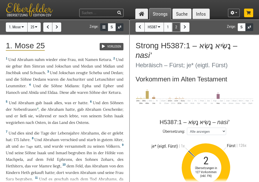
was (67, 102)
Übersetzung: (174, 131)
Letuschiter (105, 79)
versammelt (75, 146)
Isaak (48, 102)
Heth (25, 172)
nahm (40, 59)
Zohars (107, 159)
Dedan (116, 72)
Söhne (26, 79)
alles (58, 102)
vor (35, 166)
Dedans (39, 79)
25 (34, 27)
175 (16, 139)
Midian (109, 66)
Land (63, 122)
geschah (61, 179)
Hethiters (14, 166)
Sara (10, 179)
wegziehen (15, 122)
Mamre (45, 166)
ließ (23, 115)
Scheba (95, 72)
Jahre (25, 139)
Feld (50, 159)
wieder (52, 59)
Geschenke (112, 109)
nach (74, 179)
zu (89, 146)
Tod (93, 179)
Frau (72, 59)
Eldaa (52, 92)
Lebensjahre (68, 133)
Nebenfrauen (25, 109)
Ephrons (64, 159)
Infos (201, 14)
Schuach (37, 72)
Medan (87, 66)
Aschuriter (76, 79)
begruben (76, 152)
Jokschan (63, 66)
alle (73, 92)
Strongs (160, 14)
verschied (69, 139)
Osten (40, 122)
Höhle (110, 152)
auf (30, 159)
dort (60, 172)
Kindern (13, 172)
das (28, 166)
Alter (118, 139)
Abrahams (90, 133)
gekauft (37, 172)
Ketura (105, 59)
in (49, 122)
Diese (64, 92)
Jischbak (13, 72)
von (84, 115)
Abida (34, 92)
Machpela (14, 159)
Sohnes (91, 159)
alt (8, 146)
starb (91, 139)
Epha (86, 85)
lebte (73, 115)
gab (39, 102)
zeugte (82, 72)
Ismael (61, 152)
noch (63, 115)
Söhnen (116, 102)
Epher (108, 85)
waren (52, 79)
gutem (107, 139)
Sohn (108, 115)
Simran (38, 66)
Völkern (113, 146)
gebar (17, 66)
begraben (23, 179)
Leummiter (16, 85)
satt (37, 146)
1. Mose (16, 27)
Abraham (25, 59)
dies (20, 133)
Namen (91, 59)
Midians (72, 85)
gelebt (118, 133)
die (43, 109)
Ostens (82, 122)
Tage (45, 133)
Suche (182, 14)
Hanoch (13, 92)
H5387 (154, 27)
